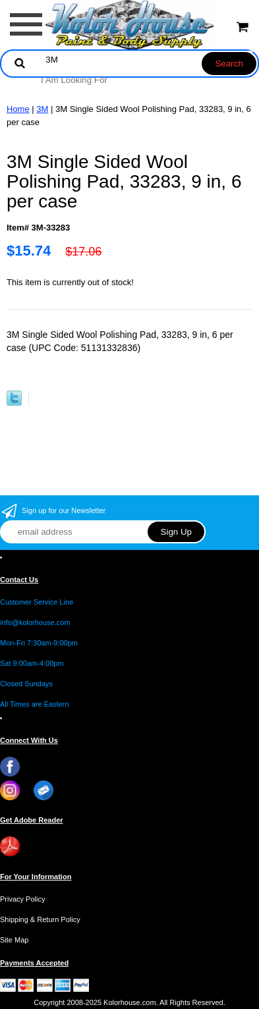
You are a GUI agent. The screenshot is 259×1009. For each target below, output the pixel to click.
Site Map (14, 940)
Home (18, 109)
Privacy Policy (22, 899)
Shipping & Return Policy (40, 919)
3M (42, 109)
